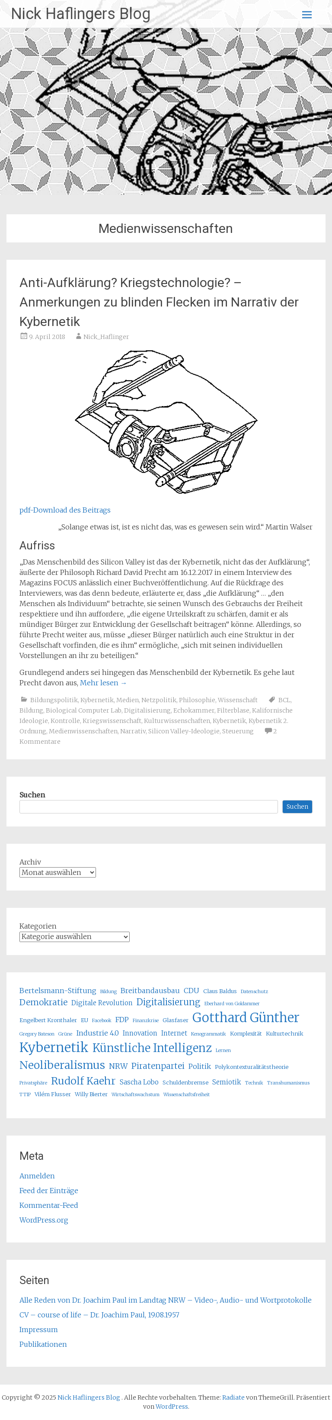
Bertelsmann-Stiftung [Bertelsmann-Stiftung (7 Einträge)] (57, 990)
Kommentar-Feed (48, 1205)
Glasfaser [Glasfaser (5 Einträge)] (175, 1020)
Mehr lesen (103, 682)
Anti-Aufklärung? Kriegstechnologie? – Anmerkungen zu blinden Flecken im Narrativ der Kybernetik (159, 302)
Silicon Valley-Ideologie (184, 731)
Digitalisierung (147, 710)
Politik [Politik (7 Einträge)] (199, 1066)
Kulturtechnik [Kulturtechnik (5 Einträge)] (284, 1033)
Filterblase (233, 710)
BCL (284, 700)
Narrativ (133, 731)
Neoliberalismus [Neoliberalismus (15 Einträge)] (62, 1065)
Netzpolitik (158, 700)
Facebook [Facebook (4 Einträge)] (102, 1020)
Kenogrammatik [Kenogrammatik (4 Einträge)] (208, 1034)
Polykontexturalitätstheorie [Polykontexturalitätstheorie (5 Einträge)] (251, 1067)
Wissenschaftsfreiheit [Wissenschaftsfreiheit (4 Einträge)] (186, 1094)
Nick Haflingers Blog (80, 14)
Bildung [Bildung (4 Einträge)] (108, 991)
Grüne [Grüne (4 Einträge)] (65, 1034)
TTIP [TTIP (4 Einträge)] (25, 1094)
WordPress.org (43, 1220)
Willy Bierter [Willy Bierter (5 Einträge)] (91, 1094)
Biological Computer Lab (83, 710)
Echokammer (193, 710)
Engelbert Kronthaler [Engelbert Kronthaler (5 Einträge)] (48, 1020)
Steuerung (238, 731)
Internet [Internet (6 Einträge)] (174, 1033)
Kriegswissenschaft (112, 721)
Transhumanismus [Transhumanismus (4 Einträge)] (288, 1083)
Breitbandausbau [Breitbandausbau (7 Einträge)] (150, 990)
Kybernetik (97, 700)
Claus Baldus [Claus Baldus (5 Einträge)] (220, 991)
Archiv (30, 862)
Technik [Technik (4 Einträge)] (254, 1083)
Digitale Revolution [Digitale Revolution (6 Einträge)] (102, 1003)
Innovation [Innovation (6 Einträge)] (140, 1033)
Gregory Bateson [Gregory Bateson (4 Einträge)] (36, 1034)
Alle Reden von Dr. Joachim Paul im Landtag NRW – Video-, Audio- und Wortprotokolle (165, 1300)
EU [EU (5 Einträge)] (84, 1020)
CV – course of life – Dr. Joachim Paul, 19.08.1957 (99, 1314)
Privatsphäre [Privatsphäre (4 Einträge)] (33, 1083)
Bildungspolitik (54, 700)
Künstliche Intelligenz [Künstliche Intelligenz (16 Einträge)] (152, 1048)
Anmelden (37, 1176)
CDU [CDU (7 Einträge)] (191, 990)
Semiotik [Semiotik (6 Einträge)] (226, 1082)
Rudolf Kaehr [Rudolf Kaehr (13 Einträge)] (83, 1081)
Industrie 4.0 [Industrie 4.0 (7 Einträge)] (97, 1033)
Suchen (32, 795)
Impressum (38, 1329)
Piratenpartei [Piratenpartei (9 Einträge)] (158, 1066)
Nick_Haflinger (106, 337)
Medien (127, 700)
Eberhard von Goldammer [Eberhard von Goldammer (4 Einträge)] (232, 1004)
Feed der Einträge (48, 1190)
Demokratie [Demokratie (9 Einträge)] (43, 1002)
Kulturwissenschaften (177, 721)
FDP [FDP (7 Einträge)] (122, 1019)
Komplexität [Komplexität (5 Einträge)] (246, 1033)
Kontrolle (65, 721)
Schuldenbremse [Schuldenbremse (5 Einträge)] (185, 1082)
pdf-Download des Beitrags (65, 510)
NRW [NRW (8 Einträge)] (118, 1066)
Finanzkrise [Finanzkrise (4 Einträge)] (146, 1020)
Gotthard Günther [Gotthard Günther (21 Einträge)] (246, 1018)
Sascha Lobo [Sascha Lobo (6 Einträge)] (139, 1082)
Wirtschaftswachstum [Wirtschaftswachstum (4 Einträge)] (136, 1094)
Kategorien (38, 926)
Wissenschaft (238, 700)
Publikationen (43, 1344)
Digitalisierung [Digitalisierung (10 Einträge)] (169, 1002)
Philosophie (197, 700)
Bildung (31, 710)
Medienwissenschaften (83, 731)
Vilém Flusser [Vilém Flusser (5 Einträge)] (53, 1094)
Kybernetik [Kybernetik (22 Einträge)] (54, 1047)
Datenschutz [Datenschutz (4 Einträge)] (254, 991)
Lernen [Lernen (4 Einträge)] (223, 1050)
